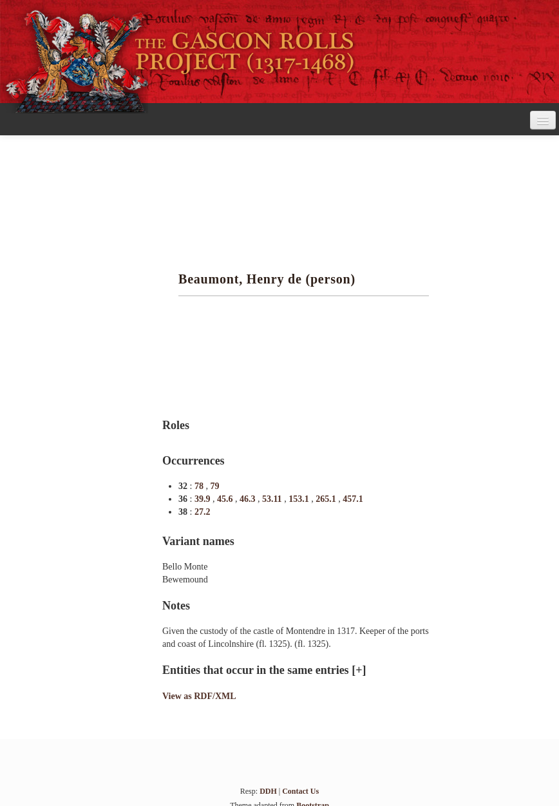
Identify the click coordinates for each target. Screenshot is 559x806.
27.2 (202, 512)
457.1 (353, 499)
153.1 (300, 499)
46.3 (249, 499)
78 (200, 486)
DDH (268, 791)
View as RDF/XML (199, 696)
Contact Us (300, 791)
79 (214, 486)
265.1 (327, 499)
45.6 (226, 499)
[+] (359, 670)
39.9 (203, 499)
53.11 (273, 499)
